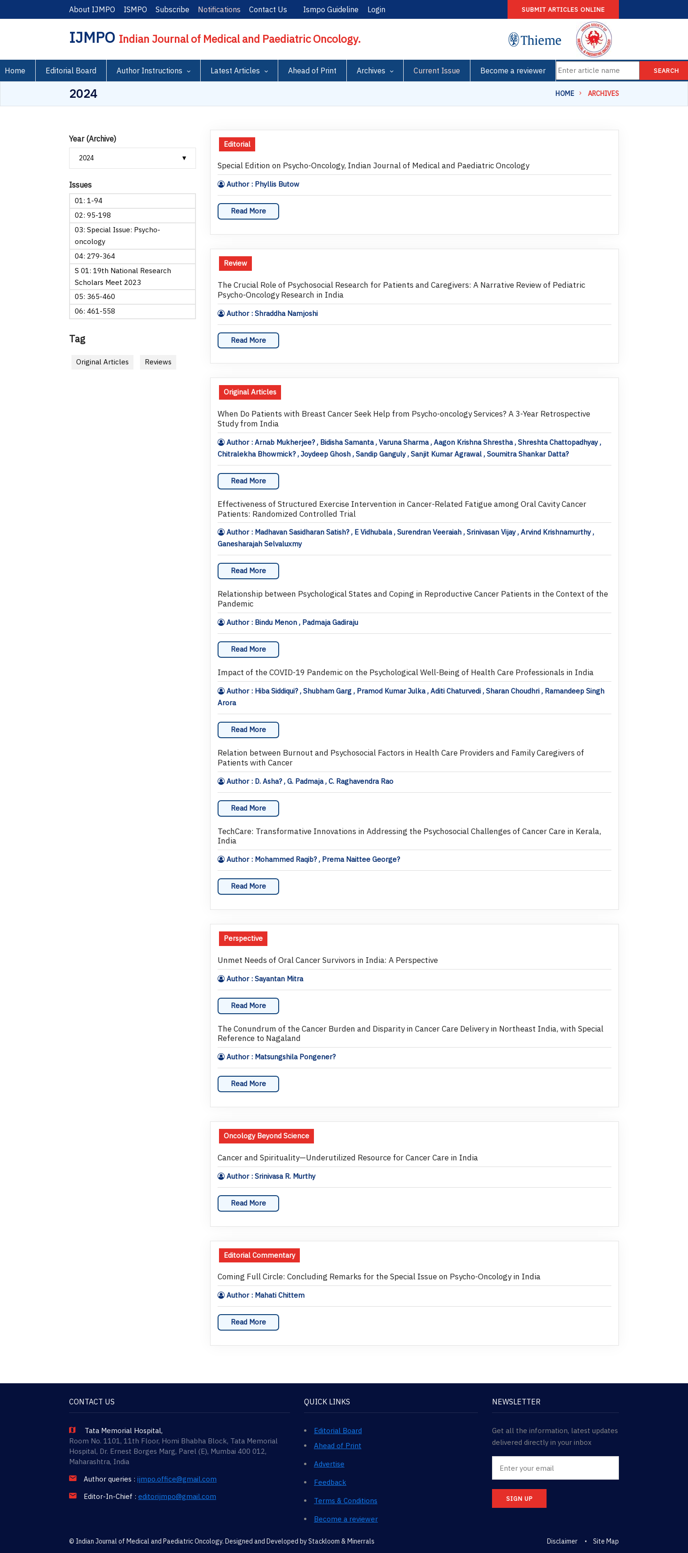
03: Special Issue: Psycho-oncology (117, 235)
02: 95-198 (93, 215)
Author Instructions (149, 70)
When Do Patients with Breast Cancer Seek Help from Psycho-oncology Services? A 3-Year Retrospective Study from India (404, 419)
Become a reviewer (513, 70)
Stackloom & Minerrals (341, 1541)
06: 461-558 (95, 311)
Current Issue (437, 70)
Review (235, 263)
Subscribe (172, 9)
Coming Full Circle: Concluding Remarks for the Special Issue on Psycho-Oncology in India (379, 1277)
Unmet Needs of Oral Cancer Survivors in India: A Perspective (328, 960)
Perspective (243, 938)
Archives (371, 70)
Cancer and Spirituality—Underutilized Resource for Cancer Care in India (348, 1158)
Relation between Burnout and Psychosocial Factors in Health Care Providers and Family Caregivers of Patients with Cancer (401, 758)
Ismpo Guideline (331, 9)
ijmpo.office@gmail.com (177, 1479)
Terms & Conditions (345, 1500)
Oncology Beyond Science (266, 1135)
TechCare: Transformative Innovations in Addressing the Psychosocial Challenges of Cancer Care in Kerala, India (409, 836)
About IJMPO (92, 9)
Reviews (158, 361)
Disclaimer (562, 1541)
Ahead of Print (312, 70)
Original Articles (102, 361)
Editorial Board (71, 70)
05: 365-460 (95, 296)
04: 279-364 (95, 256)
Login (376, 9)
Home (564, 93)
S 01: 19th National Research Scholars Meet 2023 (123, 276)
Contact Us (268, 9)
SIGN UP (519, 1499)
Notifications (219, 9)
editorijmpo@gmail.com (177, 1496)
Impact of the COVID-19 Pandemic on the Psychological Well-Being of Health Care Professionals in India (406, 673)
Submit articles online (563, 10)
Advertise (329, 1463)
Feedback (330, 1482)
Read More (248, 210)
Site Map (606, 1541)
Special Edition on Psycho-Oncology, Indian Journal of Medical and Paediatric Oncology (373, 166)
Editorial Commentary (259, 1255)
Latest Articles (235, 70)
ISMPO (135, 9)
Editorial (237, 144)
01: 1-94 (88, 200)
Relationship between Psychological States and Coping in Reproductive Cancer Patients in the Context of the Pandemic (413, 599)
